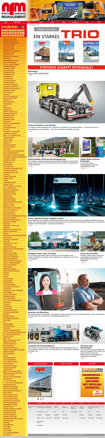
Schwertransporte (10, 86)
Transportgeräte (10, 170)
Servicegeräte (9, 102)
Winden (6, 233)
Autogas (6, 304)
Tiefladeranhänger (10, 153)
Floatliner (7, 430)
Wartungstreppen (10, 210)
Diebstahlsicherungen (12, 371)
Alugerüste (7, 281)
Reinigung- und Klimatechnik (8, 53)
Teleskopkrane (9, 147)
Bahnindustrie (8, 316)
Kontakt (60, 434)
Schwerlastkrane (10, 84)
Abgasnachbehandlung (12, 261)
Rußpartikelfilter (10, 60)
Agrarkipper (8, 279)
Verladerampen (9, 192)
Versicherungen (9, 200)
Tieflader (7, 149)
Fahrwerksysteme (10, 405)
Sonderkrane (8, 117)
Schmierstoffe (9, 72)
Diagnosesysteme (10, 366)
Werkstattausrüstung (12, 229)
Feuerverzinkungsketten (13, 419)
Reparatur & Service (11, 56)
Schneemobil (8, 76)
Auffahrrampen (9, 298)
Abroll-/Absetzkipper (11, 263)
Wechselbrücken (10, 218)
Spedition (6, 121)
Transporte (7, 164)
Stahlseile (7, 125)
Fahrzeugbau (8, 407)
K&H (52, 22)
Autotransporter (10, 310)
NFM (28, 22)
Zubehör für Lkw (9, 247)
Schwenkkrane (9, 82)
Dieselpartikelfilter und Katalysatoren (12, 374)
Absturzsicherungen (11, 271)
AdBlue (6, 275)
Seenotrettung (9, 90)
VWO (5, 22)
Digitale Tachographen (12, 377)
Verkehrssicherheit (11, 190)
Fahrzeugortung (9, 411)
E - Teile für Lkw (9, 381)
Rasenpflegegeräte (11, 43)
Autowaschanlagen (11, 312)
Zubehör (6, 241)
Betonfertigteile (10, 344)
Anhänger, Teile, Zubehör (13, 290)
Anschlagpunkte (9, 294)
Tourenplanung (9, 159)
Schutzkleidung (9, 80)
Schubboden (8, 78)
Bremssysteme (8, 352)
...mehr (30, 75)
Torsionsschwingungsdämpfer (14, 157)
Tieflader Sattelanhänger (13, 151)
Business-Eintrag (40, 418)
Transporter (8, 166)
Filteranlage (8, 421)
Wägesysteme (8, 204)
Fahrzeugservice (9, 415)
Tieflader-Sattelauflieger (13, 155)
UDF (99, 22)
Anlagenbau (8, 292)
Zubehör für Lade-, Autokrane (10, 244)
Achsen (6, 273)
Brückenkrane (9, 354)
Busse (5, 356)
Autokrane (7, 306)
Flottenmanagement (11, 432)
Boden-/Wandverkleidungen (14, 350)
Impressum (54, 434)
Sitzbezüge (7, 104)
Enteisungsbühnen (10, 389)
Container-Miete (9, 360)
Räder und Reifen (9, 39)
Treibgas (6, 174)
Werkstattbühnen (10, 231)
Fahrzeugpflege (9, 413)
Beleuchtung (8, 336)
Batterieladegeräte (11, 318)
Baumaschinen (8, 326)
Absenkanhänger (10, 269)
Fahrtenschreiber (10, 403)
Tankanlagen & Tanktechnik (9, 138)
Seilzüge (6, 94)
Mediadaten (39, 414)
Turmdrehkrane (9, 182)
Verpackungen (8, 198)
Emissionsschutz (9, 385)
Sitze (5, 106)
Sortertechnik (9, 119)
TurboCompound (9, 176)
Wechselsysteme (9, 222)
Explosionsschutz (10, 397)
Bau (4, 322)
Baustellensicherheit (11, 330)
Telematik (7, 143)
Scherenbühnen (9, 66)
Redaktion (65, 434)
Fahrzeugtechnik (9, 417)
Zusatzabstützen (9, 253)
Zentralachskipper (10, 239)
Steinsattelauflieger (11, 131)
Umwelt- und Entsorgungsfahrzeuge (12, 185)
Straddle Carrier (10, 133)
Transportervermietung (12, 168)
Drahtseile (7, 379)
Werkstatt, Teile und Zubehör (11, 226)
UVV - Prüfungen (9, 188)
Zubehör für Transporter (13, 249)
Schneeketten (8, 74)
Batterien (7, 320)
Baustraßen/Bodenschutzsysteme (14, 332)
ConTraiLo (75, 22)
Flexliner (7, 429)
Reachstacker (8, 49)
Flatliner (6, 427)
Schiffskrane (8, 70)
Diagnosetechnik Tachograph (9, 368)
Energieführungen (10, 387)
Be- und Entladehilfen (11, 334)
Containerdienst (9, 358)
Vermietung (7, 196)
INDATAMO (17, 22)
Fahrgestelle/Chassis (11, 401)
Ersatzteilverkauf (10, 395)
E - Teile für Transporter (13, 383)
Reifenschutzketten (11, 51)
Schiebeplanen (9, 68)
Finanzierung (8, 425)
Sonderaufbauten (10, 113)
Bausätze (6, 328)
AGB (49, 434)
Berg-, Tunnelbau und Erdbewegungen (11, 341)
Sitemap (71, 434)
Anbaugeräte (8, 283)
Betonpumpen (8, 346)
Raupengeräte (8, 45)
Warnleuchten (9, 206)
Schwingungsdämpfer (11, 88)
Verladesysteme (9, 194)
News (37, 24)
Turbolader (8, 178)
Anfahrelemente (9, 285)
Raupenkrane (8, 47)
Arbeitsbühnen (9, 296)
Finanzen (6, 423)
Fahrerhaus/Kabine (10, 399)
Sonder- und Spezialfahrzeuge (10, 110)
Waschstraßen (9, 214)
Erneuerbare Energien (12, 391)
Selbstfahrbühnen (10, 96)
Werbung (6, 224)
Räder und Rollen (10, 41)
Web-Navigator (40, 425)
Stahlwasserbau (9, 127)
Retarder (6, 58)
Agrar (5, 277)
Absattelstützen (9, 265)
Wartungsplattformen (12, 208)
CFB (40, 22)
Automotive (7, 308)
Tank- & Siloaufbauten (11, 135)
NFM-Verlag (32, 24)
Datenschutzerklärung (79, 434)
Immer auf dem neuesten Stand (38, 73)
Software (7, 108)
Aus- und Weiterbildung (12, 300)
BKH (63, 22)
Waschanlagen (9, 212)
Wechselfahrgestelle (12, 220)
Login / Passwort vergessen (40, 422)
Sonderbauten (8, 115)
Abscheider (7, 267)
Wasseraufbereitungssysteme (14, 216)
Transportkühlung (10, 172)
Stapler (6, 129)
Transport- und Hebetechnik (9, 161)
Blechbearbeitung (10, 348)
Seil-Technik (8, 92)
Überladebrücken (10, 255)
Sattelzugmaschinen (11, 64)
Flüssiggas (7, 434)
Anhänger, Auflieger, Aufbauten (11, 287)
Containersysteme (10, 362)
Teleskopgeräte (9, 145)
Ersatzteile (7, 393)
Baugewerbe (8, 324)
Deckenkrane (8, 364)
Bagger (6, 314)
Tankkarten (7, 141)
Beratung (7, 338)
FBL (87, 22)
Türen (5, 180)
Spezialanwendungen (11, 123)
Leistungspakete (40, 411)
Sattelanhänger (9, 62)
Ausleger (7, 302)
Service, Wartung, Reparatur (10, 99)
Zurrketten (7, 251)
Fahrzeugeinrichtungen (12, 409)
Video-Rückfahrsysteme (12, 202)
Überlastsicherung (10, 257)
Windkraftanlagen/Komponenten (14, 235)
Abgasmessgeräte (10, 259)
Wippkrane (7, 237)
